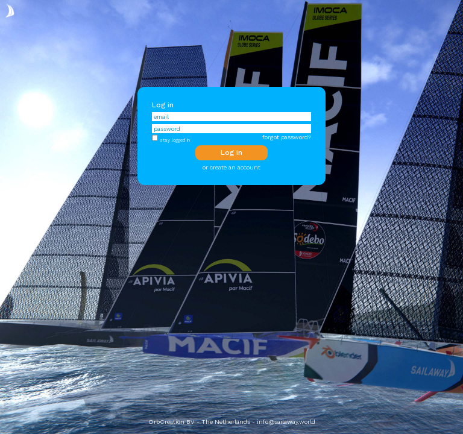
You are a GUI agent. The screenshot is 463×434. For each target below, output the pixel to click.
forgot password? (286, 137)
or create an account (231, 167)
